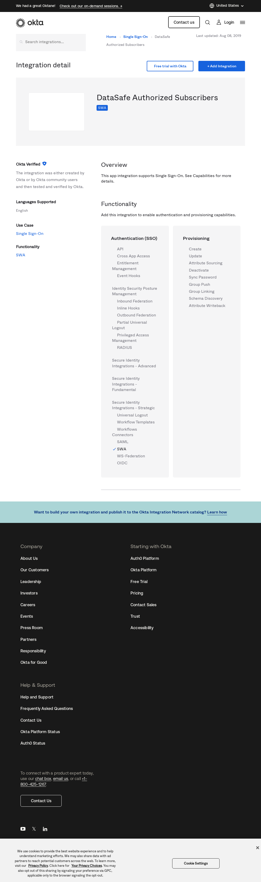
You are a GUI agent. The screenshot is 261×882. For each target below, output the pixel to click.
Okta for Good (33, 662)
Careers (27, 604)
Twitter (33, 830)
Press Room (31, 627)
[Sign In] (225, 22)
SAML (122, 442)
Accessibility (142, 627)
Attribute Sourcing (205, 263)
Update (195, 256)
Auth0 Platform (144, 558)
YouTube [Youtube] (22, 830)
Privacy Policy (38, 865)
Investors (29, 593)
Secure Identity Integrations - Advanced (134, 363)
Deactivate (199, 270)
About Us (29, 558)
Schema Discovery (206, 298)
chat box (43, 778)
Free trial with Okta (170, 66)
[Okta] (29, 22)
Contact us (184, 22)
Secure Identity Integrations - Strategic (133, 405)
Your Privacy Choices (86, 865)
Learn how (217, 512)
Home (111, 36)
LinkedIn (44, 830)
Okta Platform (143, 570)
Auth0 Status (32, 743)
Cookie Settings (196, 863)
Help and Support (36, 697)
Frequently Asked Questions (46, 708)
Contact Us (41, 800)
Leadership (30, 581)
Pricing (136, 593)
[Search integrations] (51, 42)
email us (60, 778)
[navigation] (242, 22)
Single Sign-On (135, 36)
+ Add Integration (221, 66)
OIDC (122, 463)
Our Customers (34, 570)
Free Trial (138, 581)
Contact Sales (143, 604)
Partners (28, 639)
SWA (102, 107)
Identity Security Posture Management (134, 291)
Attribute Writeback (207, 305)
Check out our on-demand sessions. (90, 6)
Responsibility (33, 651)
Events (26, 616)
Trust (135, 616)
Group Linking (201, 291)
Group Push (199, 284)
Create (195, 249)
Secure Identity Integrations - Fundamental (126, 384)
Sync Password (203, 277)
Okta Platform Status (40, 731)
